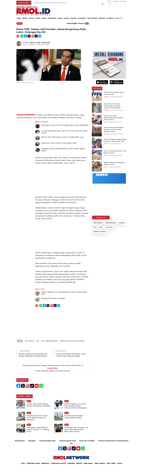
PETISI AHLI (109, 227)
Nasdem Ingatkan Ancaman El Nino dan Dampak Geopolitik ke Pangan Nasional (33, 355)
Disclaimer (32, 441)
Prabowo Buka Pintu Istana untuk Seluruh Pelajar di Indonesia (37, 418)
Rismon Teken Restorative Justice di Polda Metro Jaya (62, 137)
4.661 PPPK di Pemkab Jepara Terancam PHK (114, 93)
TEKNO (43, 18)
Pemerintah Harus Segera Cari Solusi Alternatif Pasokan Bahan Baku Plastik (76, 429)
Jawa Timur (111, 463)
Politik (19, 23)
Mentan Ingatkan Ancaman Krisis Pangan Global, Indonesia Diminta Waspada (75, 406)
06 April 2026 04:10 (115, 155)
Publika (106, 155)
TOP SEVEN (97, 88)
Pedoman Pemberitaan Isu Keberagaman (113, 441)
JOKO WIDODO (29, 341)
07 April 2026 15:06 (115, 144)
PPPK (100, 227)
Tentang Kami (20, 441)
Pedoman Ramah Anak (67, 441)
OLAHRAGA (82, 18)
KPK (94, 227)
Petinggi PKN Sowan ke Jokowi (53, 298)
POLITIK (31, 18)
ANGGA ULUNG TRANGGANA (40, 43)
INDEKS (25, 18)
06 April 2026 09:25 (115, 122)
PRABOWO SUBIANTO (100, 231)
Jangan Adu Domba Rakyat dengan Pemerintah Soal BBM (38, 405)
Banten (79, 463)
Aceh (23, 463)
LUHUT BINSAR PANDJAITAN (49, 341)
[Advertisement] (52, 99)
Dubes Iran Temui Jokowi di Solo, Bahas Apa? (59, 143)
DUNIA (60, 18)
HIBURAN (101, 18)
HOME (19, 18)
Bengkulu (45, 463)
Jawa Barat (88, 463)
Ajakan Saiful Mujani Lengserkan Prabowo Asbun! (114, 164)
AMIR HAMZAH (97, 223)
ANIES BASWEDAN (110, 223)
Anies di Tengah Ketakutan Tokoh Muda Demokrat (115, 152)
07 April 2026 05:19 (117, 134)
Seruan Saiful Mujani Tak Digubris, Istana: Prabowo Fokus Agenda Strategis (71, 355)
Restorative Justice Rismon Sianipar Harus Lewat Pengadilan (65, 125)
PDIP (37, 341)
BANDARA (122, 223)
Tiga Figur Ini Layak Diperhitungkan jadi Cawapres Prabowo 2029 (114, 118)
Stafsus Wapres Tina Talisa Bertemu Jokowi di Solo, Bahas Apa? (64, 293)
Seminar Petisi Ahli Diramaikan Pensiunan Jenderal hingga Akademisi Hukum (114, 130)
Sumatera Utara (33, 463)
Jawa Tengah (99, 463)
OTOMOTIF (110, 18)
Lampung (71, 463)
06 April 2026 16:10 (117, 110)
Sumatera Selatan (58, 463)
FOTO (117, 18)
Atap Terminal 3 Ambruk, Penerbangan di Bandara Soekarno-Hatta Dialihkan (112, 106)
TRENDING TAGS (101, 217)
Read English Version (75, 23)
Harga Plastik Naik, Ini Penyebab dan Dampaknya (49, 3)
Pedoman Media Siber (48, 441)
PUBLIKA (73, 18)
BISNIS (38, 18)
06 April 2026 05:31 (117, 97)
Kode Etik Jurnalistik (87, 441)
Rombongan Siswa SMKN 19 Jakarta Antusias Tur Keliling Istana (38, 429)
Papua (119, 463)
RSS (71, 443)
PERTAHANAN (92, 18)
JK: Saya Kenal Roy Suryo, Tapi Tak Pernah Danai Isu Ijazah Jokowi (64, 132)
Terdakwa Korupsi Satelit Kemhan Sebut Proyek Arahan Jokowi (63, 150)
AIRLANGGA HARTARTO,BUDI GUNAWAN (72, 341)
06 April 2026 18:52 (115, 167)
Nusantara (107, 97)
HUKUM (66, 18)
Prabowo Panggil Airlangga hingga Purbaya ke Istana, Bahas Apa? (115, 140)
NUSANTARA (52, 18)
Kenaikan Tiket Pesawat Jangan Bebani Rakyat (73, 417)
